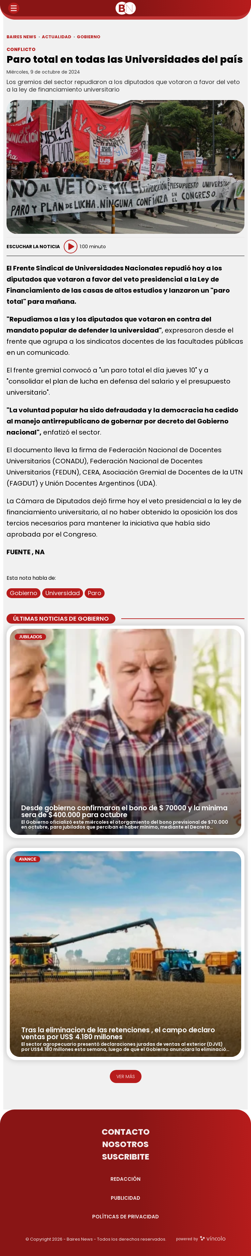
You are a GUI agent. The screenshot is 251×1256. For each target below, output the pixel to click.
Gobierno (23, 593)
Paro (94, 593)
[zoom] (125, 167)
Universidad (62, 593)
